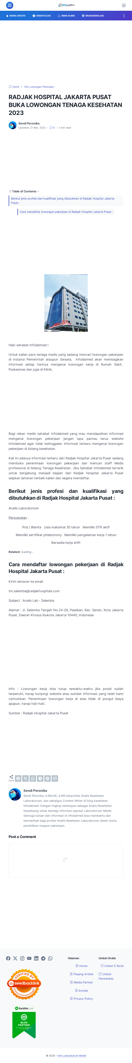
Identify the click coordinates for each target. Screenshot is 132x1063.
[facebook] (18, 778)
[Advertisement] (66, 53)
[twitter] (25, 778)
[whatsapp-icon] (50, 958)
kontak (81, 990)
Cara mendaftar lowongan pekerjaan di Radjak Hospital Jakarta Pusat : (66, 212)
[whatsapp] (33, 778)
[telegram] (40, 778)
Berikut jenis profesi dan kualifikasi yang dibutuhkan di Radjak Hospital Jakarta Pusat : (62, 201)
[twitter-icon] (15, 958)
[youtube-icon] (29, 958)
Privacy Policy (81, 998)
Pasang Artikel (81, 974)
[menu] (9, 5)
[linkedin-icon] (36, 958)
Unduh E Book (112, 966)
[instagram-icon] (22, 958)
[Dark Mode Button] (124, 5)
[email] (55, 778)
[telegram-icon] (43, 958)
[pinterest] (47, 778)
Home (81, 966)
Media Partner (81, 982)
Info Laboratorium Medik (72, 1055)
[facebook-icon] (8, 958)
